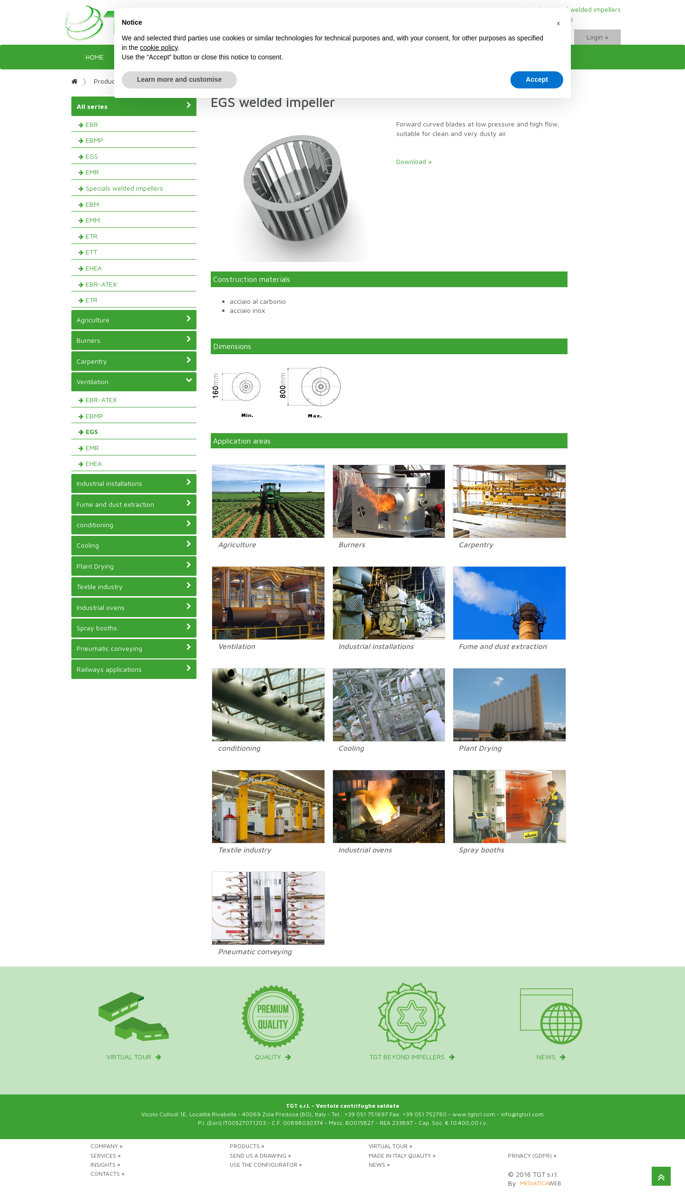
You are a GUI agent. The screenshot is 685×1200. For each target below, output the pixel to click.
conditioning (134, 524)
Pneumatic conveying (134, 648)
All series (134, 106)
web (540, 1183)
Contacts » (107, 1173)
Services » (105, 1155)
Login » (597, 37)
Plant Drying (134, 565)
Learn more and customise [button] (179, 79)
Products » (247, 1146)
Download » (414, 161)
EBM (92, 204)
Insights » (105, 1164)
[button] (558, 22)
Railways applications (134, 669)
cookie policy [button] (158, 47)
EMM (93, 220)
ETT (91, 252)
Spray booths (134, 627)
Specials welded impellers (124, 188)
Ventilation (135, 381)
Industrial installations (134, 483)
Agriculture (134, 319)
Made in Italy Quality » (402, 1155)
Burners (134, 340)
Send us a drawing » (260, 1155)
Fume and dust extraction (134, 504)
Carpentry (134, 361)
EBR (92, 124)
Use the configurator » (266, 1164)
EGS (92, 156)
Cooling (134, 545)
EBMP (94, 140)
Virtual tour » (390, 1146)
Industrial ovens (134, 607)
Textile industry (134, 586)
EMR (92, 172)
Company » (106, 1146)
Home (95, 57)
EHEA (94, 268)
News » (379, 1164)
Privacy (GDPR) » (532, 1155)
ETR (92, 236)
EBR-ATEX (101, 284)
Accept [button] (537, 79)
